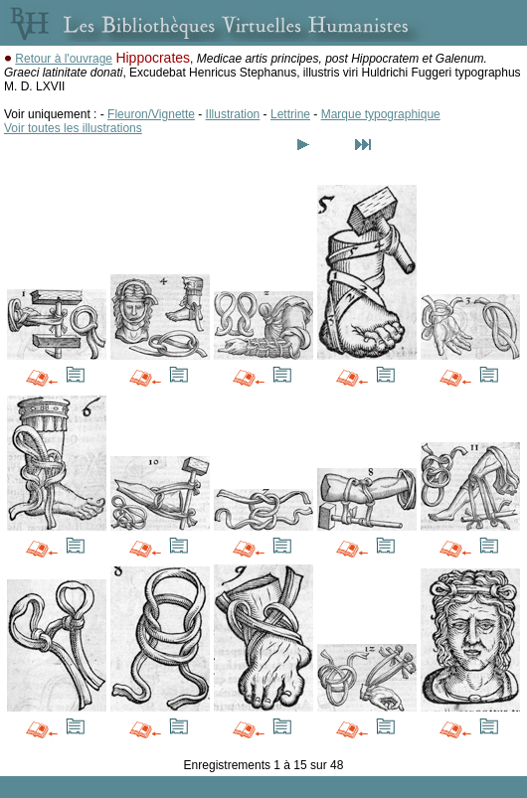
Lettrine (290, 114)
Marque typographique (380, 114)
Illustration (233, 114)
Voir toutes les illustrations (73, 128)
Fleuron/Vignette (151, 114)
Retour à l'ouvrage (63, 59)
